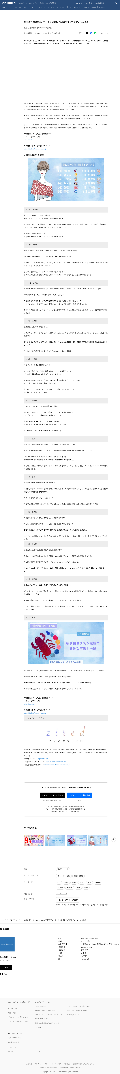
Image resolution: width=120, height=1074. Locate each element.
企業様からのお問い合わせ (48, 1068)
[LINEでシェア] (95, 33)
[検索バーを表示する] (116, 3)
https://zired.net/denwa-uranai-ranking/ (57, 765)
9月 (59, 883)
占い (66, 883)
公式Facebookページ (15, 1038)
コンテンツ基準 (56, 1064)
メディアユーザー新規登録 (79, 795)
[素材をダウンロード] (102, 33)
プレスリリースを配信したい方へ (18, 1021)
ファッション (61, 7)
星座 (74, 883)
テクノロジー (12, 7)
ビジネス (85, 7)
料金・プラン (12, 1013)
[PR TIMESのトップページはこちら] (29, 3)
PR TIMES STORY (40, 1006)
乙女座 (60, 888)
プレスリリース (15, 920)
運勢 (81, 883)
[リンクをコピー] (106, 33)
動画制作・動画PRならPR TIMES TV (46, 1010)
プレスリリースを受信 (84, 3)
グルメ (93, 7)
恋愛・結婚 (78, 876)
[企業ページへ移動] (7, 945)
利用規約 (67, 1064)
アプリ (30, 7)
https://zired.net (29, 140)
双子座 (69, 888)
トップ (3, 920)
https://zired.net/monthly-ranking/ (35, 149)
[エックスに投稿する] (87, 33)
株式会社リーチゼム (31, 920)
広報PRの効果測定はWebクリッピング (47, 1023)
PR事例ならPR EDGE (73, 1015)
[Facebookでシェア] (91, 33)
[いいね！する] (80, 33)
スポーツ (102, 7)
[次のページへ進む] (113, 839)
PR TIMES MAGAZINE (42, 1019)
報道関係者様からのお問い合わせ (83, 1064)
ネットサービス (64, 876)
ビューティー (49, 7)
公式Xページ (12, 1047)
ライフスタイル (74, 7)
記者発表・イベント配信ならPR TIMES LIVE (49, 1015)
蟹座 (78, 888)
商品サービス (63, 869)
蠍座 (89, 883)
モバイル (22, 7)
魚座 (86, 888)
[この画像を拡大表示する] (34, 841)
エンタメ (38, 7)
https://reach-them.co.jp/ (89, 938)
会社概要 (29, 1064)
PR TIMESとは (12, 1009)
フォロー (6, 967)
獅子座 (98, 883)
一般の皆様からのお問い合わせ (70, 1068)
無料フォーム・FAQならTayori (77, 1010)
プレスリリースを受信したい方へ (18, 1017)
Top (3, 7)
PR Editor (38, 1027)
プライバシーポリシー (42, 1064)
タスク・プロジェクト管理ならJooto (78, 1006)
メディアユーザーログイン (52, 795)
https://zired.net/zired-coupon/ (56, 762)
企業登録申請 (99, 3)
